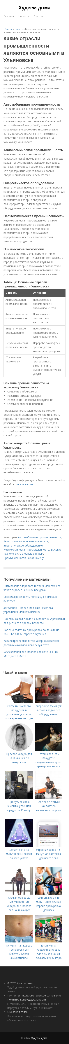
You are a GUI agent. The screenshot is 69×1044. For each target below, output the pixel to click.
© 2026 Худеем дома (20, 983)
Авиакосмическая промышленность (25, 541)
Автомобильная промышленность (39, 537)
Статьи (38, 16)
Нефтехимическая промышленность (26, 549)
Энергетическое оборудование (23, 545)
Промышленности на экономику (23, 558)
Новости (23, 16)
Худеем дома (34, 8)
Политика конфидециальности (26, 999)
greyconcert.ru (24, 484)
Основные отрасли (31, 553)
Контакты (13, 995)
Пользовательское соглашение (41, 995)
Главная (8, 16)
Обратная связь (17, 1012)
